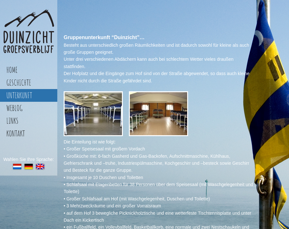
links (12, 121)
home (12, 70)
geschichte (18, 82)
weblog (14, 108)
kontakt (15, 133)
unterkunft (19, 95)
